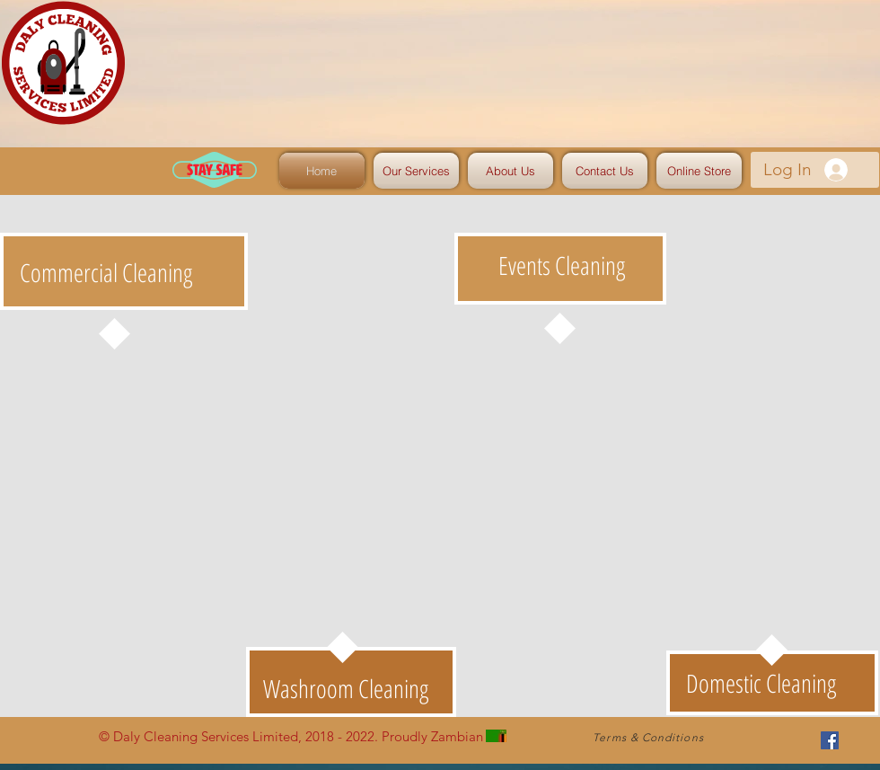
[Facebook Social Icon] (830, 740)
